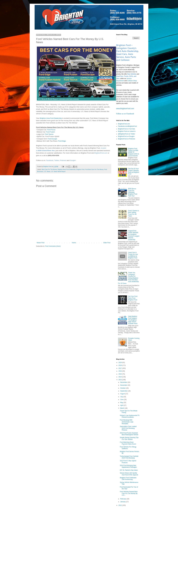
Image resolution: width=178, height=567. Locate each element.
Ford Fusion (50, 132)
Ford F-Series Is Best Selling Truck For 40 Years (133, 213)
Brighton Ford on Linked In (126, 131)
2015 (120, 374)
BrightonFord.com (100, 153)
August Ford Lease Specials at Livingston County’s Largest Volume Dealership (133, 235)
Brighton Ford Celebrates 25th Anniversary (128, 478)
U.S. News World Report (58, 171)
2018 (120, 365)
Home (74, 243)
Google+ (73, 160)
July (121, 397)
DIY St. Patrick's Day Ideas (129, 470)
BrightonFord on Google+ (126, 136)
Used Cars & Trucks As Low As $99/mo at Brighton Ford (133, 255)
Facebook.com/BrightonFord (127, 126)
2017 (120, 368)
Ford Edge (62, 141)
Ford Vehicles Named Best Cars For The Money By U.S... (128, 493)
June (122, 399)
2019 (120, 362)
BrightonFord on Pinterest (126, 139)
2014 (120, 377)
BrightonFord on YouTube (126, 129)
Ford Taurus (49, 134)
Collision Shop (132, 81)
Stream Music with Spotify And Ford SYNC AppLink (129, 474)
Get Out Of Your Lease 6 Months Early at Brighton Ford (133, 171)
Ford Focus (51, 130)
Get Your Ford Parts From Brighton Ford (132, 298)
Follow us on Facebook (125, 114)
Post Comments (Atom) (53, 246)
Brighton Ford (80, 169)
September (124, 391)
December (124, 382)
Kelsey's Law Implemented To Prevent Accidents (129, 416)
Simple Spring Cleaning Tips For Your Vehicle (129, 438)
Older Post (106, 243)
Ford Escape (52, 139)
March (122, 408)
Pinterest (63, 160)
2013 (120, 380)
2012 (120, 505)
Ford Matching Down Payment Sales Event (128, 443)
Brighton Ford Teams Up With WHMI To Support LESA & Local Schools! (133, 152)
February (123, 499)
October (123, 388)
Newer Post (40, 243)
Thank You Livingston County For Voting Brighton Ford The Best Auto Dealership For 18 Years (128, 278)
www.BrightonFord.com (125, 109)
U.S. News (47, 171)
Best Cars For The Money (49, 169)
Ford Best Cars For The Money (94, 169)
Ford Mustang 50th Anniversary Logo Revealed (126, 421)
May (121, 402)
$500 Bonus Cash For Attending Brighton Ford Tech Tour (132, 192)
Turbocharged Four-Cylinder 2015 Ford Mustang (129, 457)
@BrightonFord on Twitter (126, 134)
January (123, 502)
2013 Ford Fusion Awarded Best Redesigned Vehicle (129, 434)
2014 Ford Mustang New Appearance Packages (128, 466)
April (122, 405)
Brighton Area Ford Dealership (51, 118)
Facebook (49, 160)
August (122, 394)
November (124, 385)
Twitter (56, 160)
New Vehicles (131, 74)
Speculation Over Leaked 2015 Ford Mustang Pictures (128, 428)
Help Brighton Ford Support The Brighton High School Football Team (132, 320)
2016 (120, 371)
